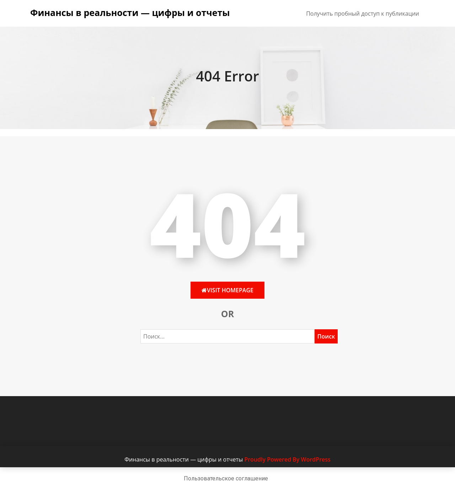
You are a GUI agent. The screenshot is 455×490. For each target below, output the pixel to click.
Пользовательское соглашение (226, 478)
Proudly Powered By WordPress (287, 459)
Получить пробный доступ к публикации (362, 13)
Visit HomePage (227, 290)
